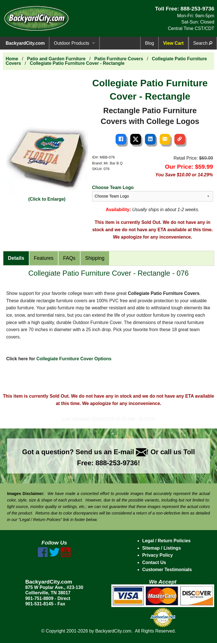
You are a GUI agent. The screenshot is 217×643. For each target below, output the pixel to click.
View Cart (173, 43)
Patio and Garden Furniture (56, 58)
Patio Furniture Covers (118, 58)
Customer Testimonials (167, 569)
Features (43, 258)
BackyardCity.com (25, 43)
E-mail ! (131, 452)
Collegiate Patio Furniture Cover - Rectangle (77, 63)
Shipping (94, 258)
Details (16, 258)
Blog (149, 43)
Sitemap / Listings (161, 548)
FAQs (69, 258)
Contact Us (154, 562)
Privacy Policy (157, 555)
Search (202, 43)
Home (12, 58)
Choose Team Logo (113, 187)
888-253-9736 (197, 9)
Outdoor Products (71, 43)
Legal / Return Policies (166, 540)
